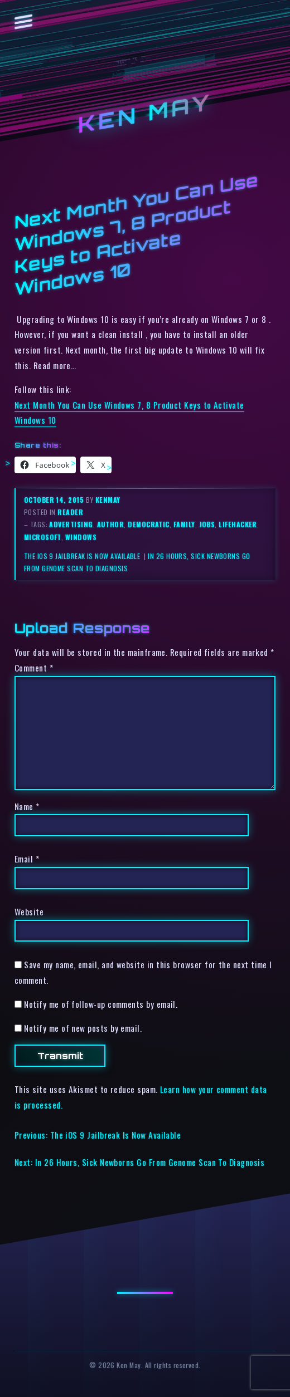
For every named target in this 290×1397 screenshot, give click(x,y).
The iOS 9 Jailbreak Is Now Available (83, 556)
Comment (33, 667)
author (110, 524)
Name (27, 806)
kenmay (107, 499)
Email (26, 858)
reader (70, 512)
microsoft (42, 537)
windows (80, 537)
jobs (207, 524)
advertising (71, 524)
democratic (149, 524)
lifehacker (238, 524)
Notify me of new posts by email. (83, 1028)
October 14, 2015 (55, 499)
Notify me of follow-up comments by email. (100, 1004)
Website (29, 911)
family (184, 524)
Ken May (145, 113)
